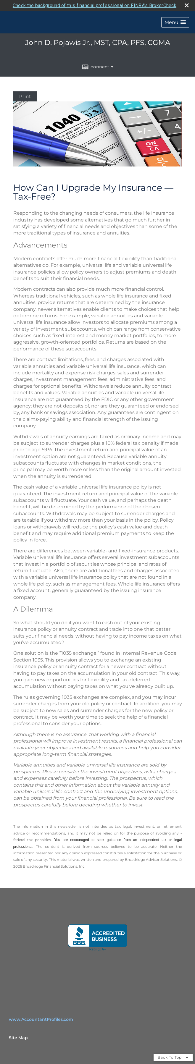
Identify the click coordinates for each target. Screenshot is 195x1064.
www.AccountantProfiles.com (41, 1019)
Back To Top (173, 1057)
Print (25, 96)
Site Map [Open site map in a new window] (18, 1037)
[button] (175, 22)
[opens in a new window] (97, 937)
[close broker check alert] (186, 5)
